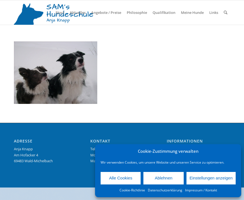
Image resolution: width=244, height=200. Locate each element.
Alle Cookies (120, 178)
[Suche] (225, 12)
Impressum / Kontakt (201, 190)
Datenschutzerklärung (165, 190)
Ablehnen (163, 178)
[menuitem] (60, 12)
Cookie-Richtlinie (132, 190)
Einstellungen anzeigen (211, 178)
